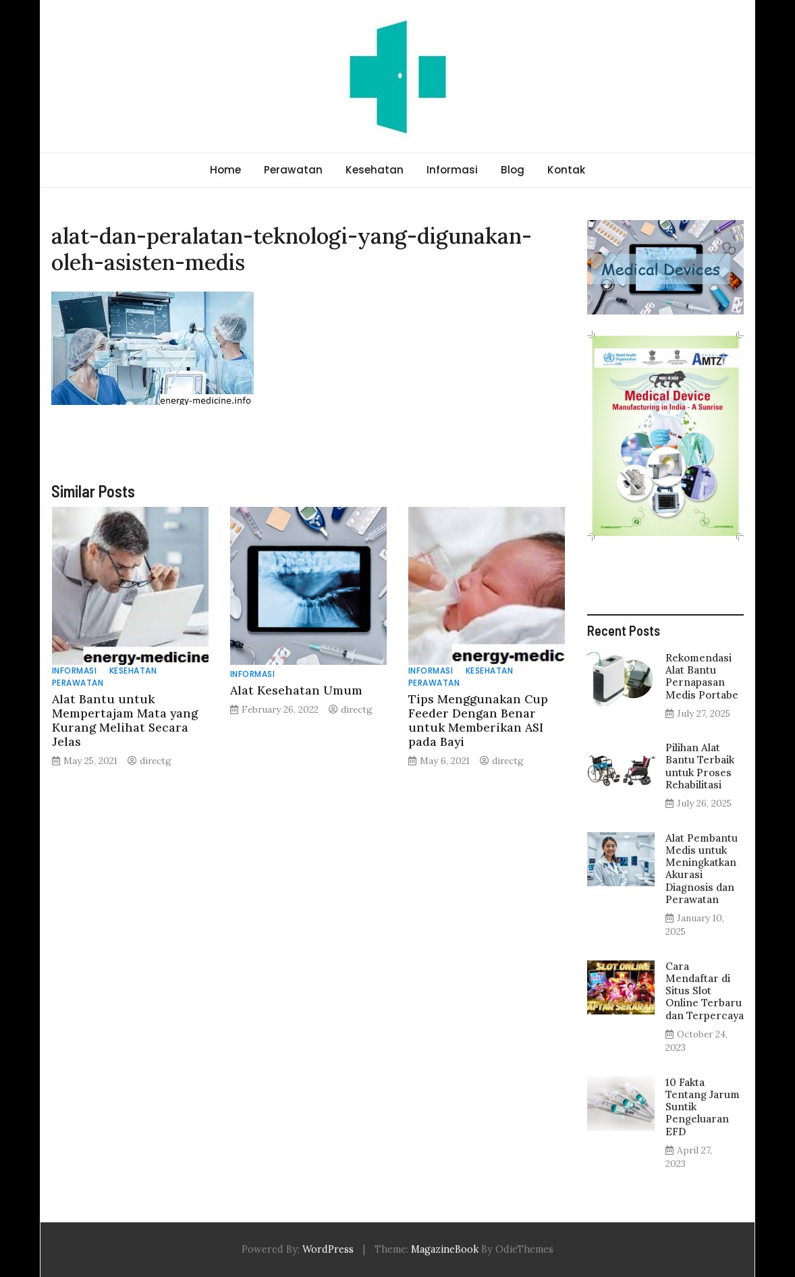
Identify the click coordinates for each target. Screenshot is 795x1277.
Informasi (452, 170)
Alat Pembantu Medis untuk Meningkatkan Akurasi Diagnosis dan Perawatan (701, 869)
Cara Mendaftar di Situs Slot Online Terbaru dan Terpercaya (704, 991)
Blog (512, 170)
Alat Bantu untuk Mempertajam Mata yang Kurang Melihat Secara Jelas (125, 720)
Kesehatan (375, 170)
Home (225, 170)
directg (155, 761)
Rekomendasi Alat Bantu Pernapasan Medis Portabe (701, 676)
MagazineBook (444, 1249)
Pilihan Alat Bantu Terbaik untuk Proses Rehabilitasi (699, 766)
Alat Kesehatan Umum (296, 690)
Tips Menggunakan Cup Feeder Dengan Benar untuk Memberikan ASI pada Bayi (478, 720)
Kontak (566, 170)
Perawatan (293, 170)
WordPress (328, 1249)
